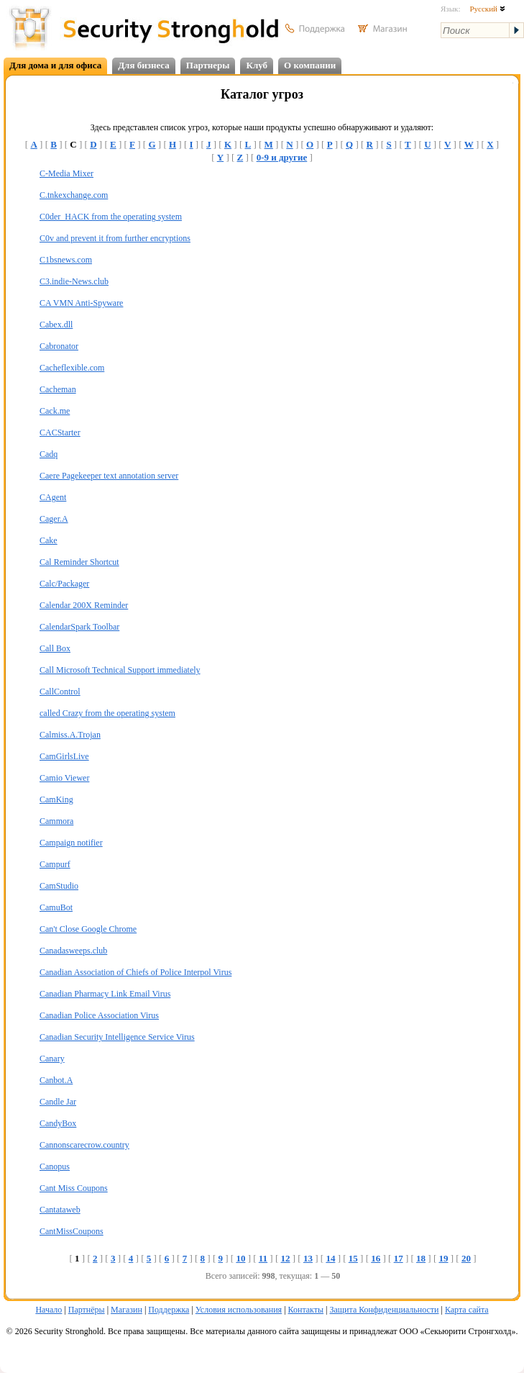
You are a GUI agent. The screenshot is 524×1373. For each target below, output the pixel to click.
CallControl (60, 691)
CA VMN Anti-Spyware (81, 303)
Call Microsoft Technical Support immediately (120, 670)
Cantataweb (60, 1210)
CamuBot (56, 907)
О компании (310, 65)
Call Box (55, 648)
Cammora (56, 821)
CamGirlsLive (64, 756)
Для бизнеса (144, 65)
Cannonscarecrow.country (84, 1145)
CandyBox (58, 1123)
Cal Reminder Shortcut (79, 562)
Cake (49, 540)
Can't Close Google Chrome (88, 929)
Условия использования (239, 1310)
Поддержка (168, 1310)
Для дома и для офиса (55, 65)
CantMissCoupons (72, 1231)
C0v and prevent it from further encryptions (115, 238)
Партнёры (86, 1310)
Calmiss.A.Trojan (70, 735)
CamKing (56, 799)
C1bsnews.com (66, 260)
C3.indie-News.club (74, 281)
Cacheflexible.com (72, 368)
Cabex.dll (56, 325)
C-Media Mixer (66, 173)
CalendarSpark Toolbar (79, 627)
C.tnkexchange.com (74, 195)
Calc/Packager (64, 584)
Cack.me (55, 411)
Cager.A (54, 519)
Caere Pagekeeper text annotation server (109, 476)
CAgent (53, 497)
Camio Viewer (64, 778)
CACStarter (60, 432)
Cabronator (59, 346)
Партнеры (208, 65)
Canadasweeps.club (73, 951)
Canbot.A (56, 1080)
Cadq (49, 454)
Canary (52, 1058)
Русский (487, 8)
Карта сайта (467, 1310)
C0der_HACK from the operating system (111, 217)
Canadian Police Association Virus (99, 1015)
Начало (48, 1310)
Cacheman (58, 389)
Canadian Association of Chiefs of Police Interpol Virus (135, 972)
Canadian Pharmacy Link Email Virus (105, 994)
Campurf (55, 864)
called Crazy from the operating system (107, 713)
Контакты (306, 1310)
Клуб (256, 65)
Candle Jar (58, 1102)
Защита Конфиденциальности (383, 1310)
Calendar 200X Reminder (84, 605)
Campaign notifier (71, 843)
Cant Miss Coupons (74, 1188)
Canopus (55, 1166)
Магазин (126, 1310)
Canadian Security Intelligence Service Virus (117, 1037)
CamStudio (59, 886)
